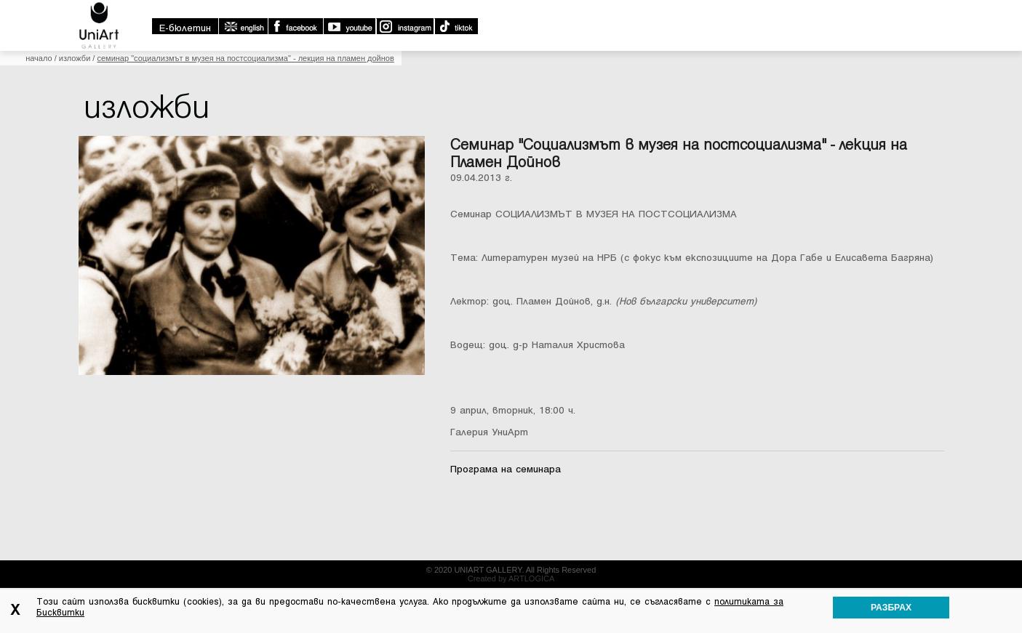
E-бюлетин (185, 28)
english (243, 26)
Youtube (349, 26)
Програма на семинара (505, 469)
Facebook (295, 26)
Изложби (75, 58)
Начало (38, 58)
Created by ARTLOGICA (511, 578)
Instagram (404, 26)
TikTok (456, 26)
